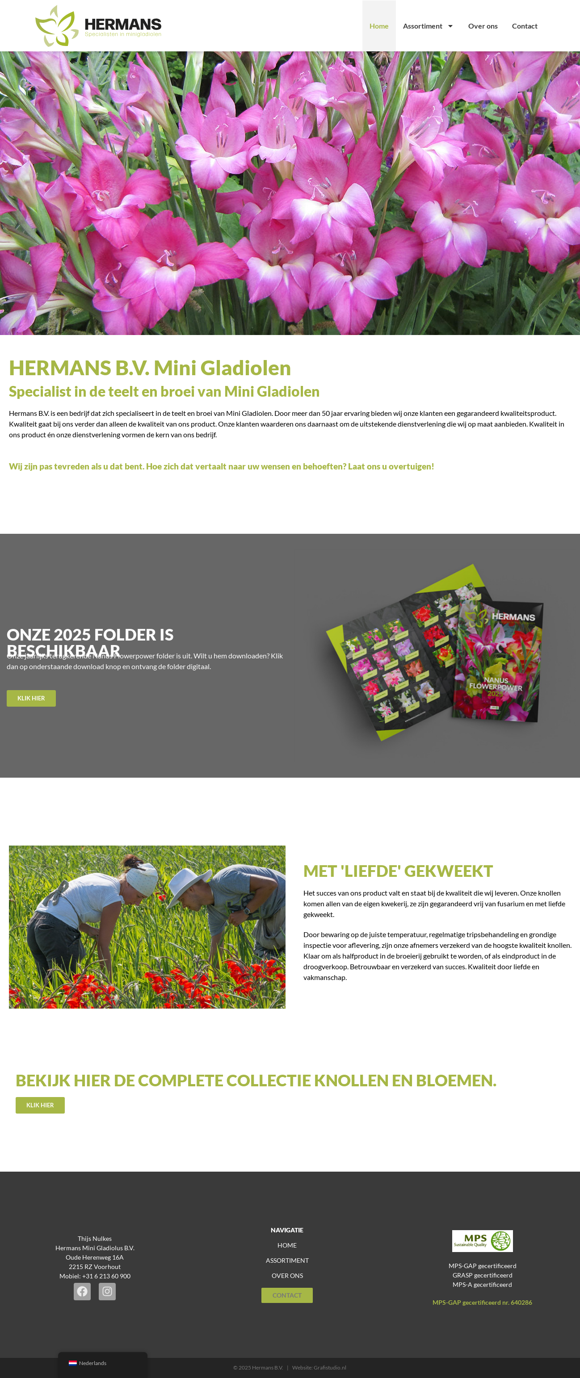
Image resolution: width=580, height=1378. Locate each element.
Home (379, 25)
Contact (525, 25)
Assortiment (428, 26)
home (287, 1245)
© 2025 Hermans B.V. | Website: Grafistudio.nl (289, 1367)
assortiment (287, 1260)
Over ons (483, 25)
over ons (287, 1275)
